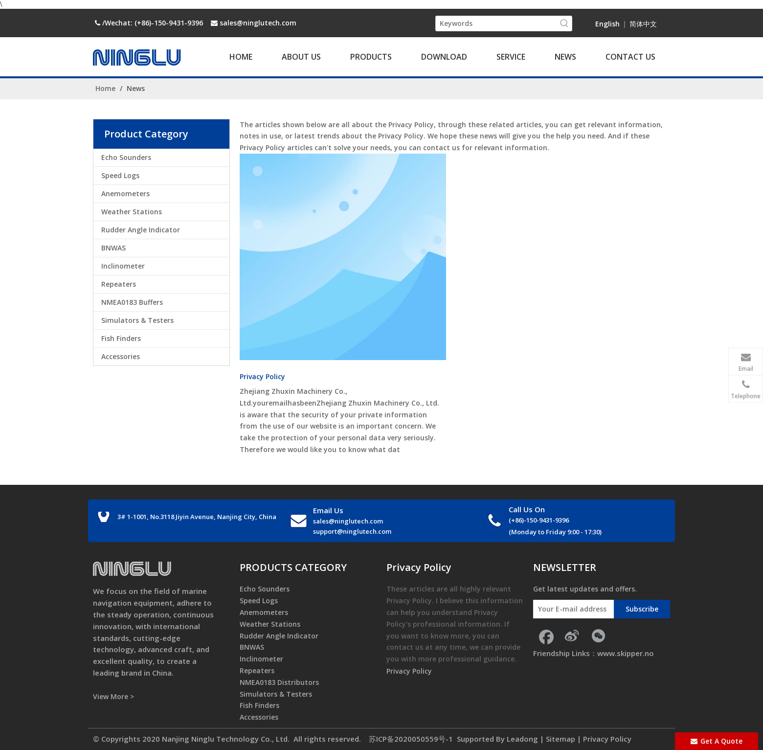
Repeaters (118, 284)
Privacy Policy (262, 376)
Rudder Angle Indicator (140, 229)
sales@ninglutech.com (258, 22)
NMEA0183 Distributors (279, 682)
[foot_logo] (132, 569)
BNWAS (113, 247)
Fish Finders (121, 338)
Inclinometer (123, 266)
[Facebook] (545, 635)
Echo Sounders (126, 157)
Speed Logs (120, 175)
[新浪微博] (571, 635)
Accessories (120, 356)
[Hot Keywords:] (564, 23)
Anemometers (125, 193)
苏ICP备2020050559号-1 (410, 739)
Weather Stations (131, 211)
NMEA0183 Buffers (132, 302)
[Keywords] (496, 23)
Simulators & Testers (137, 320)
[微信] (598, 635)
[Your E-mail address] (571, 609)
